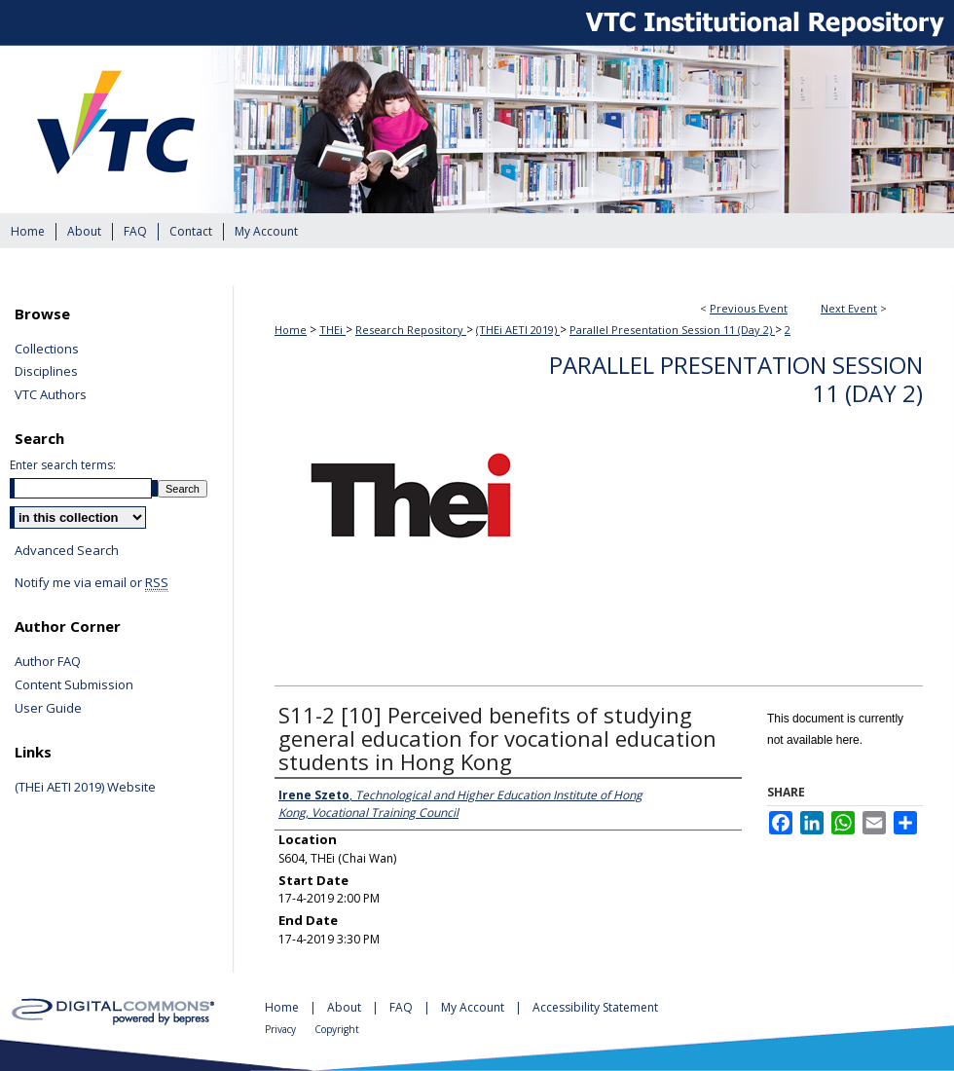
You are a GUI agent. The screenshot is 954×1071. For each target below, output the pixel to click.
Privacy (282, 1029)
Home (291, 329)
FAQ (402, 1007)
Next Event (849, 308)
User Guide (48, 709)
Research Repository (410, 329)
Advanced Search (67, 550)
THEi (332, 329)
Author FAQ (48, 662)
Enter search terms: (63, 465)
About (345, 1007)
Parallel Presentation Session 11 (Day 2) (672, 329)
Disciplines (46, 372)
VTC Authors (51, 395)
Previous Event (749, 308)
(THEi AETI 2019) (518, 329)
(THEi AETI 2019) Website (85, 787)
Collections (47, 349)
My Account (474, 1007)
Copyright (336, 1029)
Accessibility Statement (595, 1007)
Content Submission (74, 685)
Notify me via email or (91, 583)
